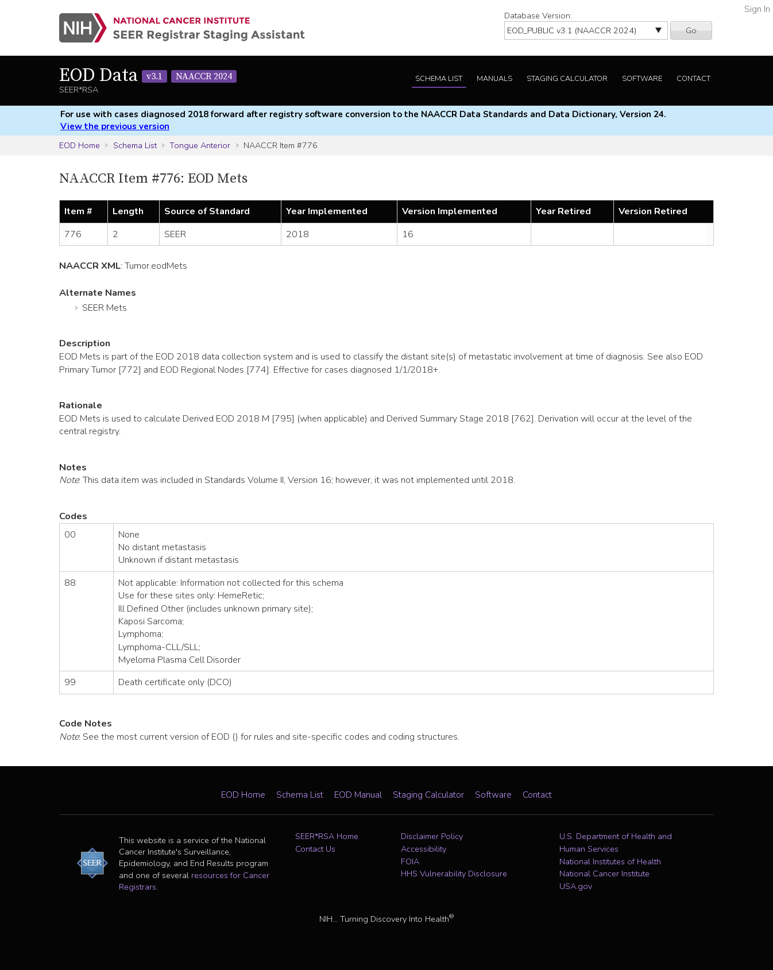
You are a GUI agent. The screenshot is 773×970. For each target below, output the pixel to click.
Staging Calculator (567, 79)
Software (642, 79)
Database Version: (538, 15)
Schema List (438, 79)
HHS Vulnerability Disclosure (454, 873)
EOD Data (148, 75)
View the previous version (114, 126)
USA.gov (575, 886)
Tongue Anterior (199, 145)
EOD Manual (358, 795)
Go (691, 30)
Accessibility (423, 849)
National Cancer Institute (604, 873)
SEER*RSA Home (326, 836)
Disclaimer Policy (432, 836)
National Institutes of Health (610, 861)
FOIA (410, 861)
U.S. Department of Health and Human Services (615, 842)
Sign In (757, 9)
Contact (693, 79)
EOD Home (79, 145)
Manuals (494, 79)
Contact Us (315, 849)
